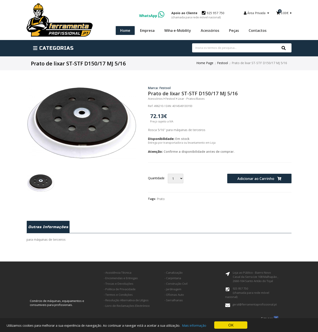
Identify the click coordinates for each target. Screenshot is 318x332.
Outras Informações (48, 227)
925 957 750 (197, 15)
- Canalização (174, 273)
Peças (234, 30)
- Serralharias (174, 300)
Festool (222, 63)
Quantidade (156, 178)
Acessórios (210, 30)
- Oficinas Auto (174, 295)
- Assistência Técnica (117, 273)
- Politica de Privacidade (120, 289)
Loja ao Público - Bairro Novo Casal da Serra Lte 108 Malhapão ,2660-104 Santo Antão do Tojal (255, 277)
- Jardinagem (173, 289)
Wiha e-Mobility (177, 30)
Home (125, 30)
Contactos (258, 30)
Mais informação (194, 325)
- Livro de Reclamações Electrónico (127, 306)
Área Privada (256, 13)
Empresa (147, 30)
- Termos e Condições (118, 295)
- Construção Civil (176, 284)
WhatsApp (151, 15)
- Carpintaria (173, 278)
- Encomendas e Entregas (121, 278)
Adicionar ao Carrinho (259, 178)
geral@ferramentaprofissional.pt (254, 304)
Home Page (204, 63)
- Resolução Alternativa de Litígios (126, 300)
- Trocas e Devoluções (118, 284)
